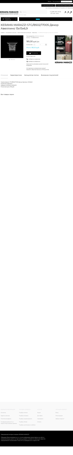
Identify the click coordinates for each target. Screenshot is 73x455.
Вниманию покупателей (49, 75)
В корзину (34, 53)
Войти (49, 1)
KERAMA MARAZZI (39, 36)
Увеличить (12, 59)
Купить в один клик (30, 56)
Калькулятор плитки (31, 75)
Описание (4, 75)
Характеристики (16, 75)
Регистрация (56, 1)
